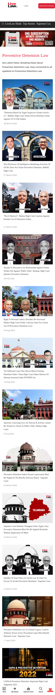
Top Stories (29, 23)
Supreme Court (45, 23)
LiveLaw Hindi (13, 23)
